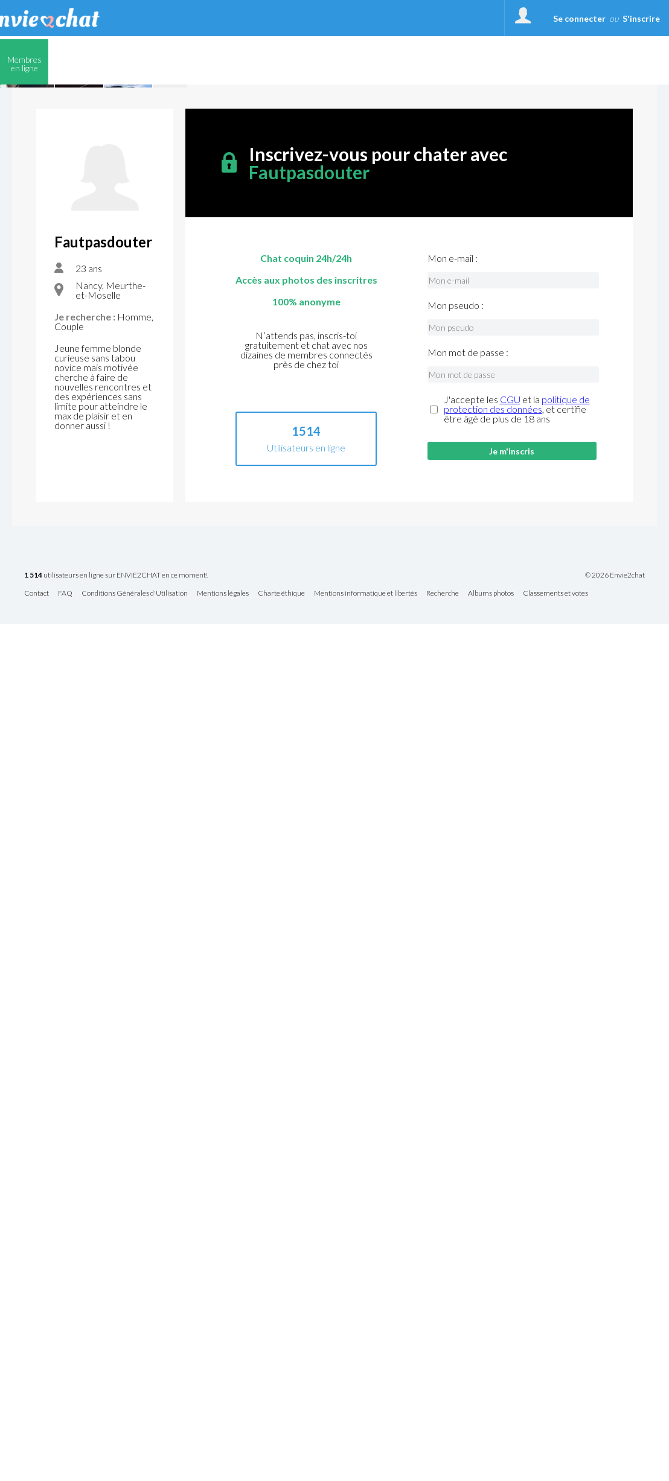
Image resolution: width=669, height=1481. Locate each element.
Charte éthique (281, 593)
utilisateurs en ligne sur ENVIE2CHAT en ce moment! (116, 575)
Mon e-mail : (452, 258)
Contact (36, 593)
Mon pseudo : (455, 305)
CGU (510, 399)
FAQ (65, 593)
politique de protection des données (517, 404)
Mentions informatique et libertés (365, 593)
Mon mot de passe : (467, 352)
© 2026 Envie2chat (615, 575)
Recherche (442, 593)
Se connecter (579, 18)
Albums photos (491, 593)
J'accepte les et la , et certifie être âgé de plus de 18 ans (517, 409)
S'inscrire (641, 18)
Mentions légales (223, 593)
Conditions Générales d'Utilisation (135, 593)
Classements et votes (555, 593)
